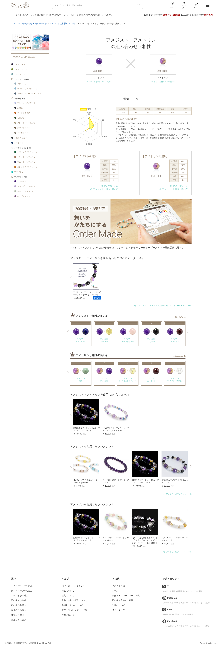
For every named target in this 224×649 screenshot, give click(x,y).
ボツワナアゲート (24, 128)
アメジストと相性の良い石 (62, 23)
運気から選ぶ (17, 615)
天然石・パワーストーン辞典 (126, 595)
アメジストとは (111, 186)
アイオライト (19, 64)
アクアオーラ (19, 74)
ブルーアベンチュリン (26, 162)
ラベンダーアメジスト (26, 186)
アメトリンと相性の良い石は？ (162, 82)
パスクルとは (118, 586)
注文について (68, 595)
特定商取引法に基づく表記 (40, 643)
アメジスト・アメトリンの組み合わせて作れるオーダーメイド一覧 (164, 306)
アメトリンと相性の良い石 (175, 189)
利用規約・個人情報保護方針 (16, 643)
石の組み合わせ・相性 (122, 600)
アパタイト (18, 143)
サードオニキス (23, 113)
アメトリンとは (180, 186)
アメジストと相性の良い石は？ (99, 82)
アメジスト (21, 181)
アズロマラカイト (21, 138)
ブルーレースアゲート (26, 103)
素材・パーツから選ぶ (21, 590)
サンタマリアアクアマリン (28, 89)
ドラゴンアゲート (24, 133)
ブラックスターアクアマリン (29, 94)
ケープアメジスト (24, 196)
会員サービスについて (72, 605)
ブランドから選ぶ (19, 595)
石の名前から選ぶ (19, 600)
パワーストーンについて (73, 586)
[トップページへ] (20, 7)
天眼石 (20, 108)
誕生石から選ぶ (18, 610)
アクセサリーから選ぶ (21, 586)
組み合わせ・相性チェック (34, 23)
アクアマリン (22, 84)
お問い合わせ (68, 615)
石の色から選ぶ (18, 605)
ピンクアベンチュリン (26, 157)
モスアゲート (22, 118)
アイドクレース (20, 69)
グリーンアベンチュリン (27, 152)
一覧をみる (178, 317)
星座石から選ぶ (18, 620)
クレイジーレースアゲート (28, 123)
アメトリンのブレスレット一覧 (179, 552)
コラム (115, 590)
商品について (68, 590)
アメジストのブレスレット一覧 (179, 494)
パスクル (15, 23)
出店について (118, 605)
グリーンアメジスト (25, 191)
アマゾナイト (19, 172)
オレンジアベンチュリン (27, 167)
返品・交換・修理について (74, 600)
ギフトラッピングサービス (74, 610)
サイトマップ (118, 610)
